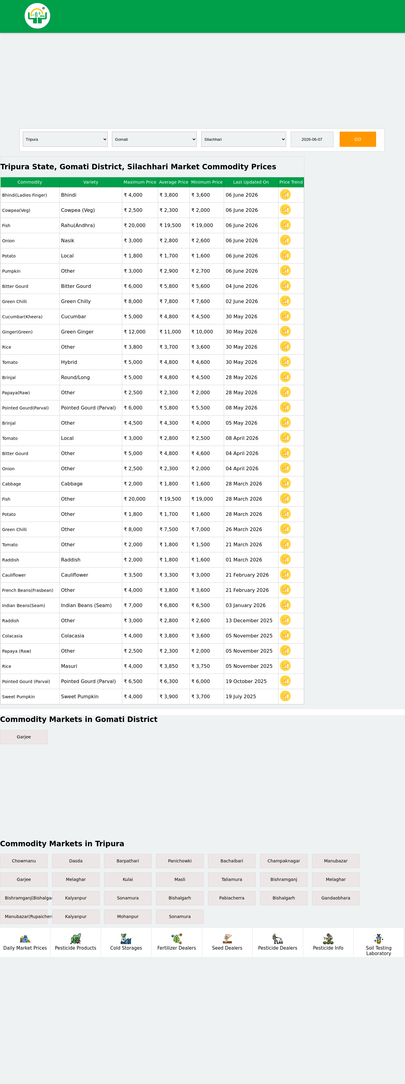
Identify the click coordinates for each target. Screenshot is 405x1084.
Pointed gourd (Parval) (26, 681)
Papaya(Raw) (16, 392)
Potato (9, 256)
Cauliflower (14, 575)
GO (358, 139)
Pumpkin (11, 271)
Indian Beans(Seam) (23, 605)
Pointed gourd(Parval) (25, 408)
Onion (8, 240)
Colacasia (12, 635)
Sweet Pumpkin (18, 696)
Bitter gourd (15, 286)
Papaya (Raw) (16, 651)
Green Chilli (14, 301)
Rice (6, 347)
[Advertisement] (202, 80)
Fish (6, 225)
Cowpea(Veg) (16, 210)
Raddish (10, 560)
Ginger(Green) (17, 332)
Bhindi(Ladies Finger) (24, 195)
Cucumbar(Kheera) (22, 316)
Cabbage (11, 484)
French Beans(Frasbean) (28, 590)
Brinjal (9, 377)
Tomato (10, 362)
